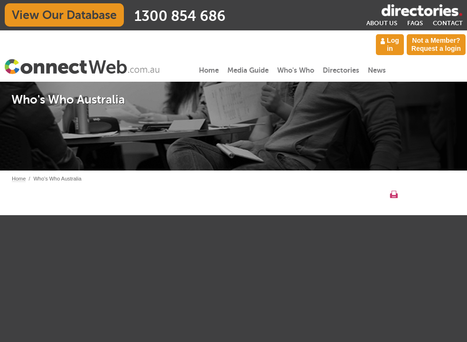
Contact (448, 23)
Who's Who (295, 70)
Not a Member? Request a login (436, 44)
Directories (341, 70)
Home (209, 70)
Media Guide (248, 70)
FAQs (415, 23)
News (377, 70)
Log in (390, 44)
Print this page (394, 194)
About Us (381, 23)
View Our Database (64, 15)
